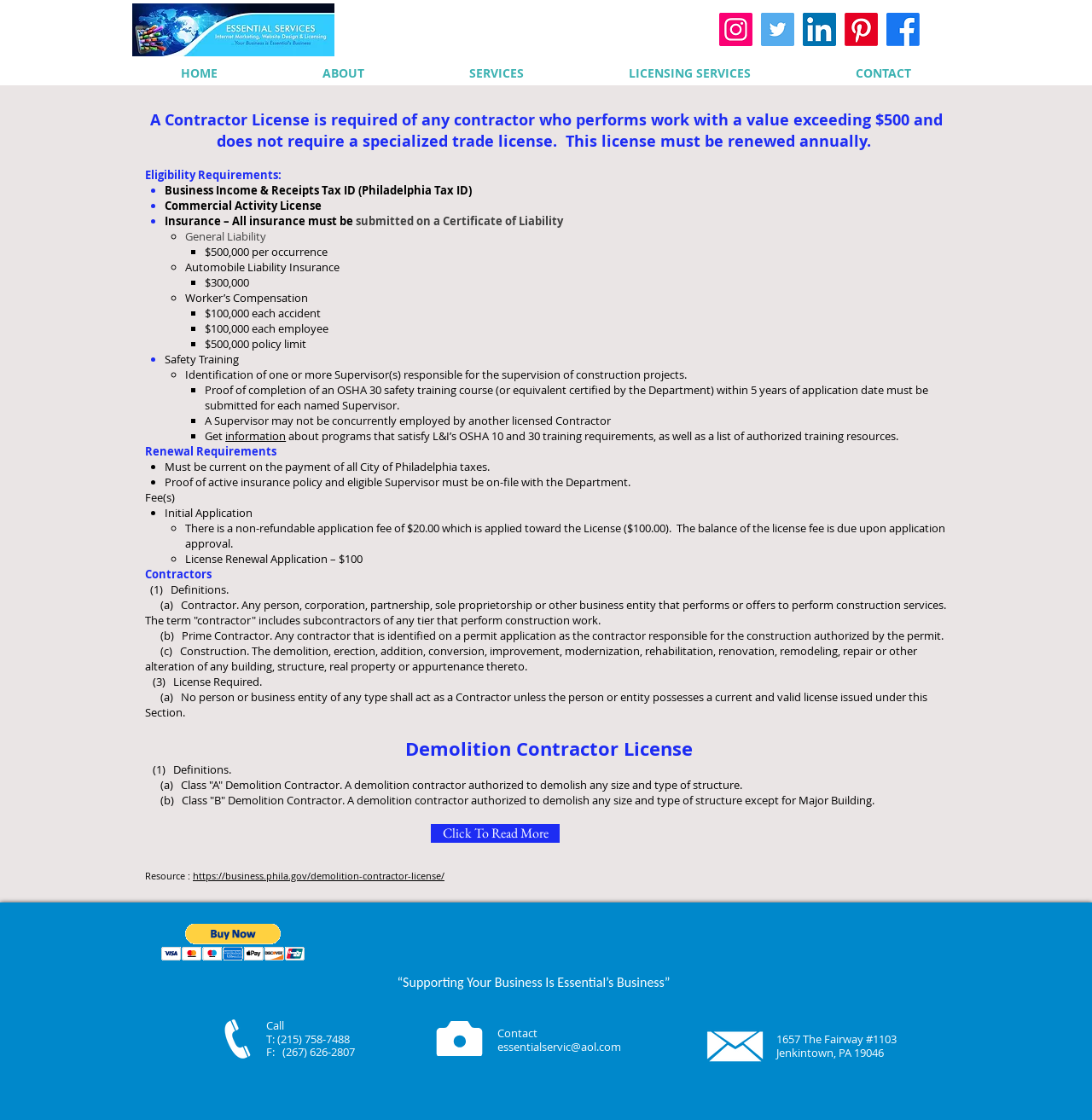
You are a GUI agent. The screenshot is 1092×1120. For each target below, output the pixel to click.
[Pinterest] (861, 29)
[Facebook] (903, 29)
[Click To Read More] (495, 833)
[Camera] (459, 1038)
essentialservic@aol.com (559, 1046)
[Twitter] (777, 29)
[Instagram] (735, 29)
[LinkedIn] (819, 29)
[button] (233, 942)
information (255, 436)
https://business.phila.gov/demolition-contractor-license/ (318, 875)
